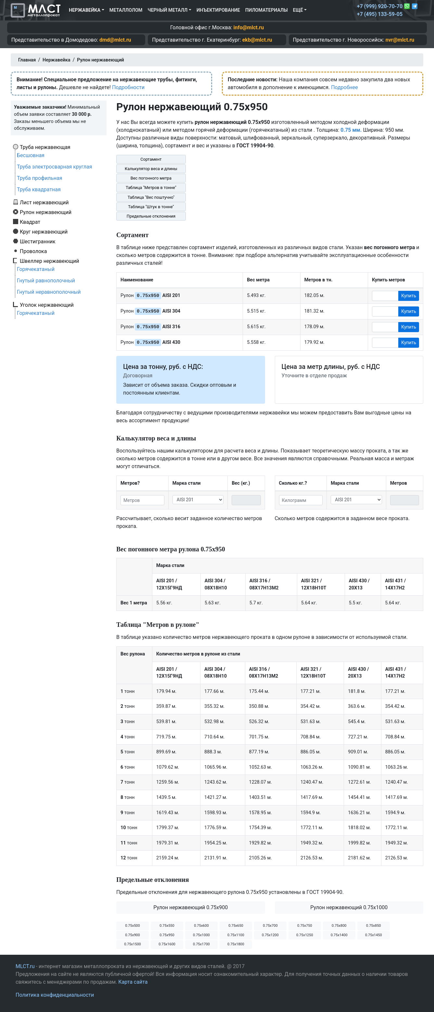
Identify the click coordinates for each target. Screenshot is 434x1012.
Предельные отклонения (151, 216)
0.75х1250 (304, 935)
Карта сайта (132, 982)
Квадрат (30, 222)
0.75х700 (270, 926)
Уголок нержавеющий (47, 305)
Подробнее (344, 87)
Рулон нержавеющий (45, 212)
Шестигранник (38, 241)
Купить (408, 295)
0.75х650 (235, 926)
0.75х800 (339, 926)
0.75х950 (167, 935)
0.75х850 (373, 926)
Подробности (128, 87)
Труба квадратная (39, 189)
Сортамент (150, 159)
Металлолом (126, 10)
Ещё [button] (298, 10)
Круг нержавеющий (44, 232)
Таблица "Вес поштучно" (151, 197)
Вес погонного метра (151, 178)
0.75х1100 (235, 935)
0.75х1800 (235, 944)
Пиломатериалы (266, 10)
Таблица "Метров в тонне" (151, 187)
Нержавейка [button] (84, 10)
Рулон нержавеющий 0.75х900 (190, 907)
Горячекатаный (36, 269)
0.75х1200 (270, 935)
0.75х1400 (339, 935)
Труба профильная (39, 178)
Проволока (33, 251)
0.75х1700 (201, 944)
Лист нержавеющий (44, 202)
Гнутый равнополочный (46, 280)
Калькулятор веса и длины (151, 168)
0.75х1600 (167, 944)
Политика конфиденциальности (55, 995)
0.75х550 (167, 926)
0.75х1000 (201, 935)
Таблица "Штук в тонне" (151, 206)
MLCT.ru (25, 966)
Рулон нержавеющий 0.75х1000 (349, 907)
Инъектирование (218, 10)
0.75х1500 (132, 944)
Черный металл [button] (167, 10)
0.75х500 (132, 926)
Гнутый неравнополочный (49, 292)
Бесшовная (31, 155)
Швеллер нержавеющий (49, 261)
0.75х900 (132, 935)
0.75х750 (304, 926)
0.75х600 (201, 926)
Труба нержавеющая (45, 147)
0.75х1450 (373, 935)
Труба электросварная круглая (54, 167)
